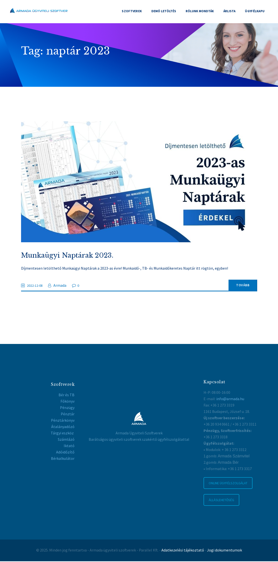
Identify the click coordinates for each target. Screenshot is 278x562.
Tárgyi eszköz (62, 433)
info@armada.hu (230, 399)
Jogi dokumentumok (224, 551)
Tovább (237, 286)
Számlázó (66, 440)
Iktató (69, 446)
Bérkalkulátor (62, 459)
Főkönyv (67, 402)
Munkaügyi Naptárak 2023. (68, 256)
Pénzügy (67, 408)
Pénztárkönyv (62, 421)
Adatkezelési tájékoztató (182, 551)
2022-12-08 (36, 286)
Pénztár (67, 414)
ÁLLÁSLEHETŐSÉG (221, 501)
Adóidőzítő (65, 453)
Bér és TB (66, 395)
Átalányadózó (62, 427)
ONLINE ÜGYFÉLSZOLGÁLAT (228, 484)
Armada (63, 286)
